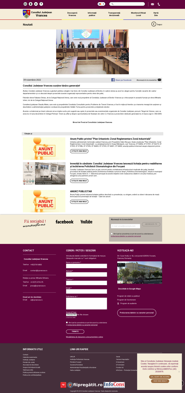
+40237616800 (36, 264)
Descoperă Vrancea (72, 14)
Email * (68, 288)
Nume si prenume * (73, 262)
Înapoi (156, 24)
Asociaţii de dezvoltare (31, 365)
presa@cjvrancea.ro (38, 286)
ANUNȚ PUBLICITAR (81, 191)
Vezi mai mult (160, 381)
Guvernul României (76, 364)
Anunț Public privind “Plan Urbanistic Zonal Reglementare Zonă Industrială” (110, 138)
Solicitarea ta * (72, 296)
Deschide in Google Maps (129, 288)
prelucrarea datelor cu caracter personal (126, 236)
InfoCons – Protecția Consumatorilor (128, 370)
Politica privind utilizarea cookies (34, 372)
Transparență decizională (114, 14)
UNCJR (72, 356)
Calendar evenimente (30, 357)
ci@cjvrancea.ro (36, 300)
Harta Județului (75, 370)
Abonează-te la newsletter (147, 80)
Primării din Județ (29, 362)
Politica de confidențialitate (32, 375)
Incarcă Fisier (71, 312)
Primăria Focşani (75, 362)
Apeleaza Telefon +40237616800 (159, 4)
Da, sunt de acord (160, 377)
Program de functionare (126, 300)
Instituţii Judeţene (29, 359)
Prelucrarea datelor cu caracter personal (137, 313)
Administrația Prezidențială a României (83, 367)
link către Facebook (64, 221)
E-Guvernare (120, 362)
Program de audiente (128, 303)
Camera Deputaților (122, 359)
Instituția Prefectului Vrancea (79, 359)
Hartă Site (155, 14)
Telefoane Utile (28, 370)
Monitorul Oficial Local (138, 14)
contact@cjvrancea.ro (38, 270)
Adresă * (69, 271)
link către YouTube (86, 221)
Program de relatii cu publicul (128, 296)
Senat (118, 356)
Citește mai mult (79, 151)
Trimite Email (153, 4)
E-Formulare (120, 364)
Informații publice (92, 14)
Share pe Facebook (123, 80)
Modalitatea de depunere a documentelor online (84, 337)
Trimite (75, 331)
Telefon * (69, 279)
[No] (179, 371)
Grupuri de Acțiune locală (31, 367)
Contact (25, 354)
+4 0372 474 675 (36, 282)
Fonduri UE (120, 367)
